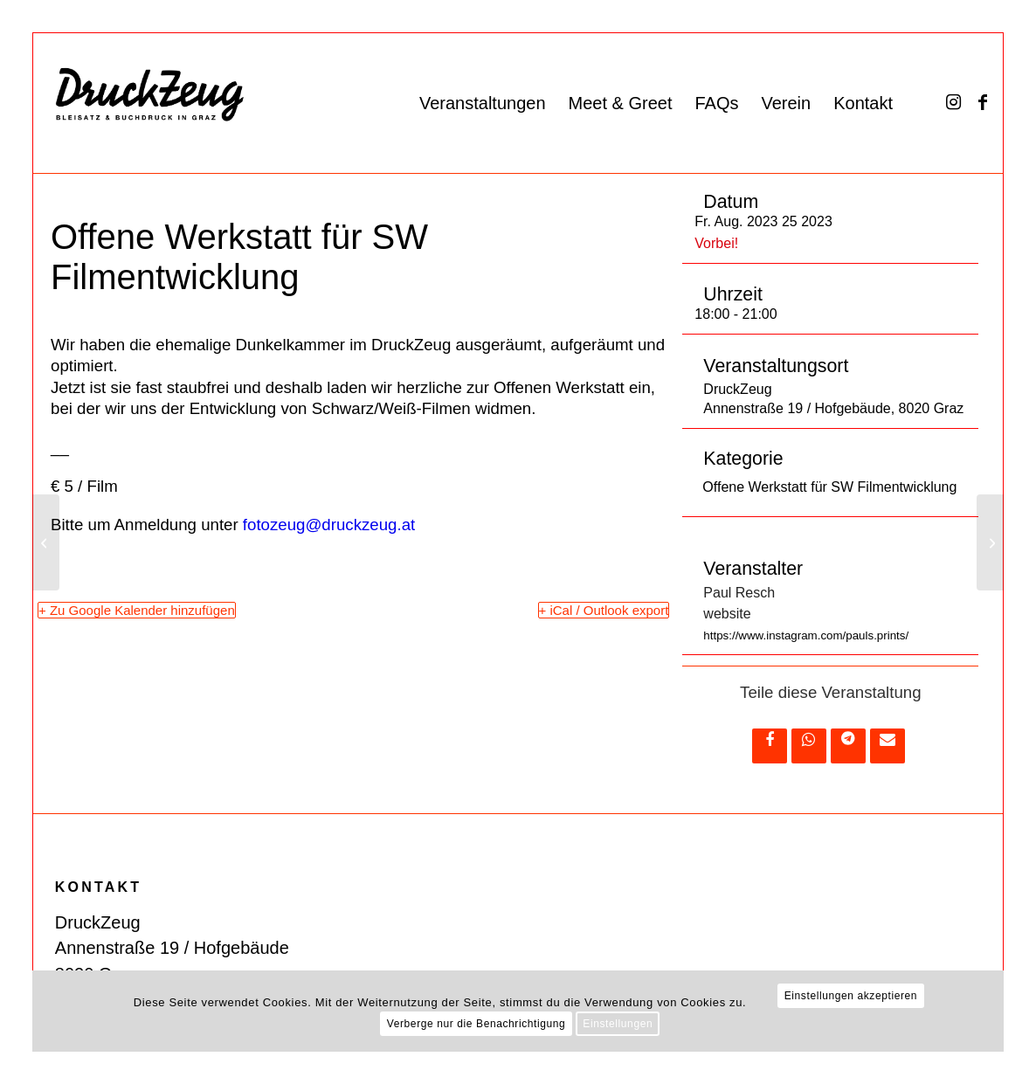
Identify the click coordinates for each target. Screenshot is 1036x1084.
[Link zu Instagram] (953, 102)
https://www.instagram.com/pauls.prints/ (805, 635)
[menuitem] (482, 103)
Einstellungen (618, 1024)
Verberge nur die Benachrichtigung (476, 1024)
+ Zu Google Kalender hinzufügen (136, 610)
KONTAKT (98, 887)
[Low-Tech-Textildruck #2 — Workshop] (45, 542)
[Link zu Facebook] (983, 102)
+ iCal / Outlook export (604, 610)
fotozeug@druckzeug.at (329, 524)
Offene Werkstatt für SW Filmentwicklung (829, 487)
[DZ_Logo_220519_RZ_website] (209, 103)
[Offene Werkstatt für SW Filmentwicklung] (990, 542)
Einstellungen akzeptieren (850, 996)
